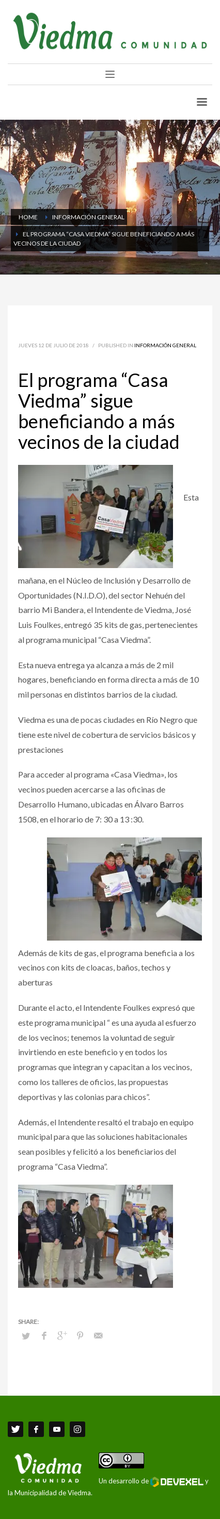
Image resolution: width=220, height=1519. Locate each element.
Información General (165, 345)
